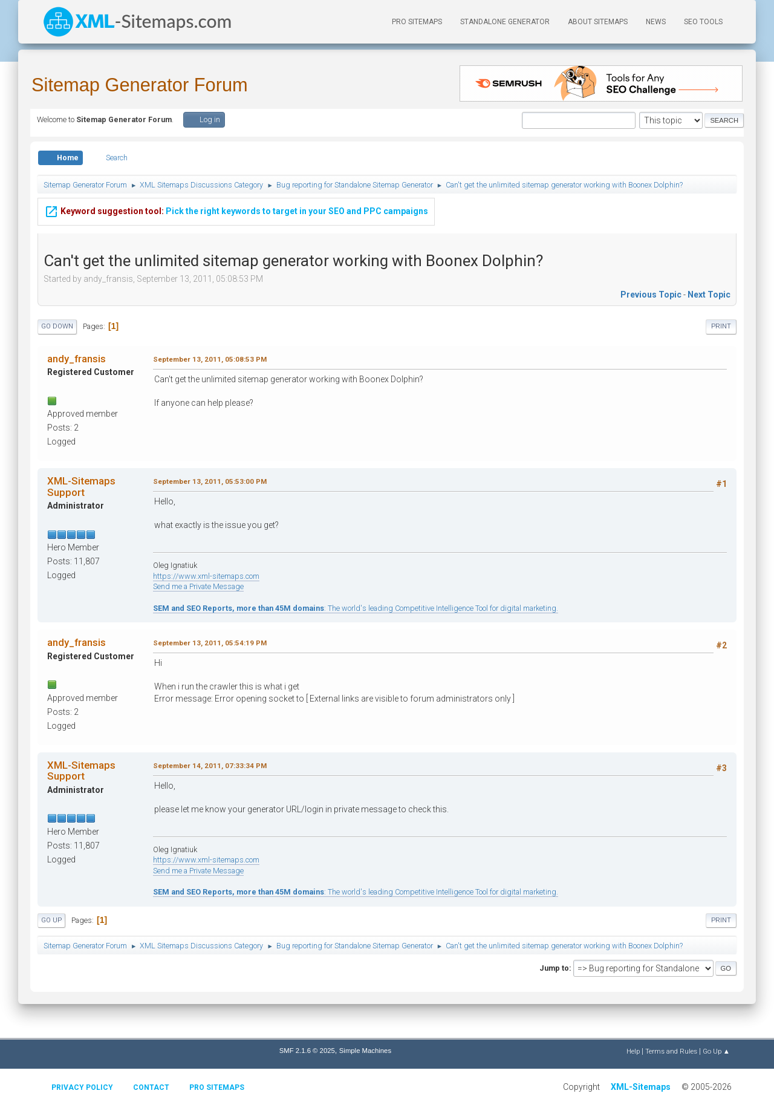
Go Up (51, 920)
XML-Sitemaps (641, 1087)
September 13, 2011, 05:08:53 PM (210, 359)
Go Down (57, 326)
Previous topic (650, 294)
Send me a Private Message (198, 586)
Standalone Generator (505, 22)
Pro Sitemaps (216, 1087)
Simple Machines (365, 1050)
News (656, 22)
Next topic (709, 294)
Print (721, 326)
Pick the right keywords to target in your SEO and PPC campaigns (236, 209)
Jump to (554, 968)
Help (633, 1051)
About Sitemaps (598, 22)
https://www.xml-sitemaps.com (206, 576)
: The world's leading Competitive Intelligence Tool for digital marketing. (355, 608)
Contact (151, 1087)
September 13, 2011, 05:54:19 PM (210, 643)
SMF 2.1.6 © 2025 (307, 1050)
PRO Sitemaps (417, 22)
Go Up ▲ (716, 1051)
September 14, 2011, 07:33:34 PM (210, 765)
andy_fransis (76, 359)
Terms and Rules (671, 1051)
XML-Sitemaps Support (81, 486)
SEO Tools (703, 22)
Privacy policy (82, 1087)
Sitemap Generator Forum (139, 85)
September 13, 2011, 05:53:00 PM (210, 481)
